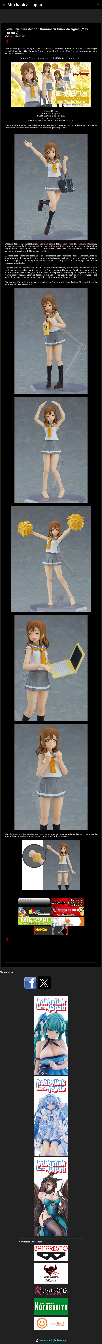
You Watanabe (34, 246)
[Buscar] (98, 4)
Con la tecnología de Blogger (51, 1340)
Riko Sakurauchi (65, 244)
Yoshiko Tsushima (56, 246)
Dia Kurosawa (14, 246)
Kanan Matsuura (86, 244)
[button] (6, 41)
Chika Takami (46, 244)
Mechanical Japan (24, 4)
